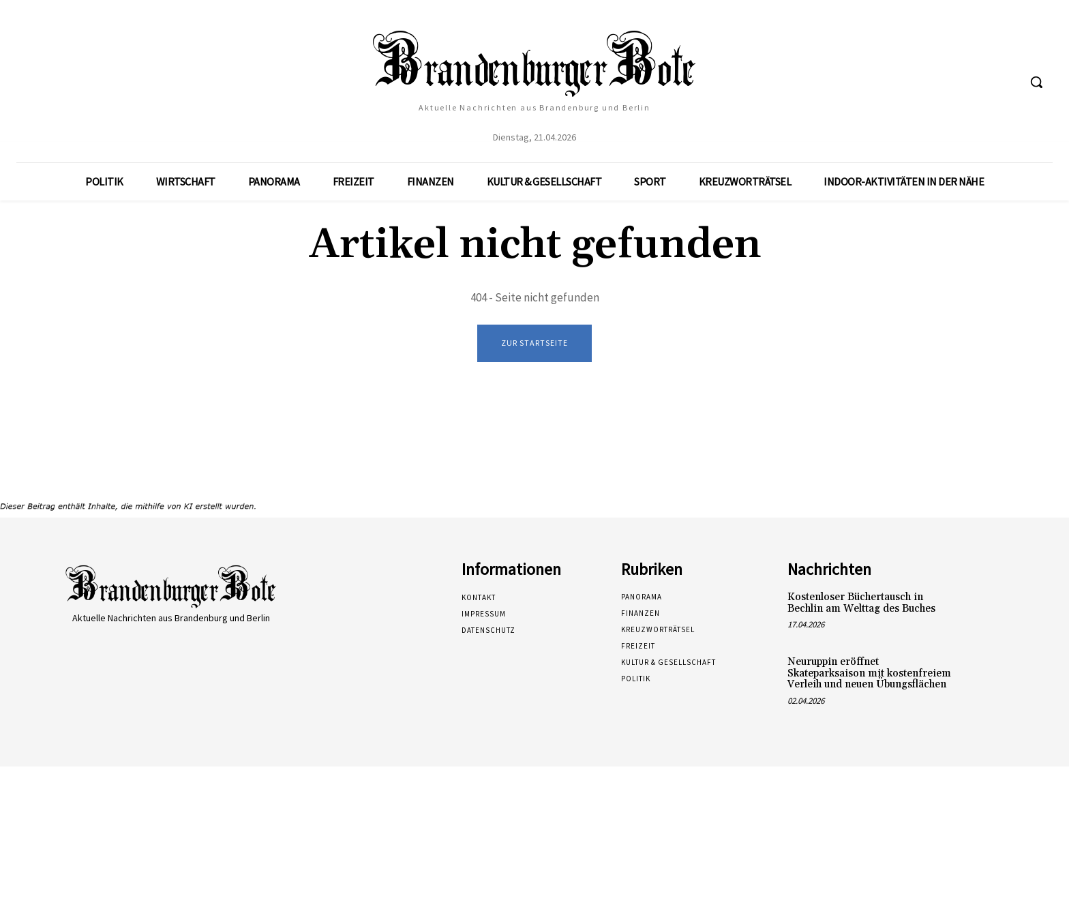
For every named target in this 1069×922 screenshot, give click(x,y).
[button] (1036, 81)
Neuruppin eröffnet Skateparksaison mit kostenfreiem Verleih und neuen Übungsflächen (869, 674)
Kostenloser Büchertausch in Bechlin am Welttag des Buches (861, 603)
